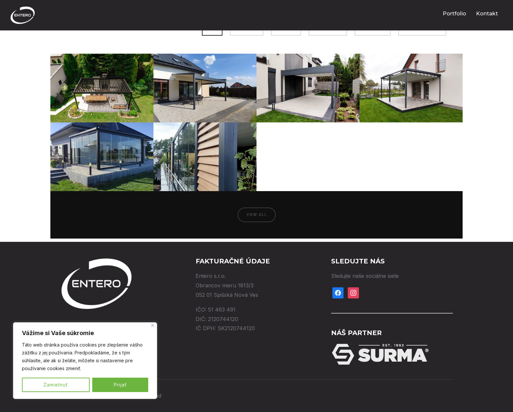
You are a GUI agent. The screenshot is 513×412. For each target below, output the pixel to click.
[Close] (152, 325)
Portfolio (454, 13)
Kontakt (487, 13)
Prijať (120, 384)
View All (256, 214)
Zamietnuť (56, 384)
